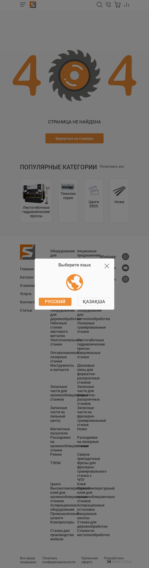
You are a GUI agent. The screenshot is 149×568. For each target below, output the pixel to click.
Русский (55, 301)
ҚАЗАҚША (94, 301)
